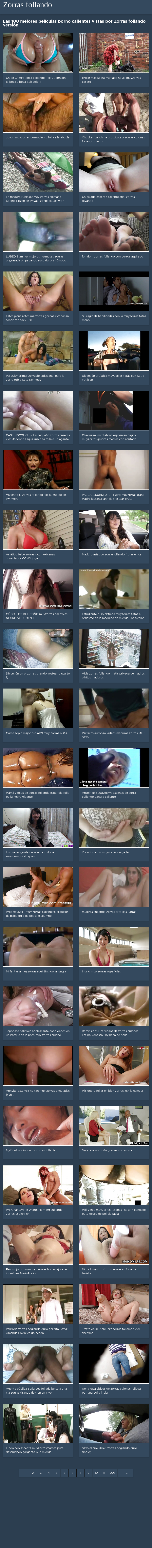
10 (96, 1473)
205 (113, 1473)
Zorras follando (27, 4)
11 (104, 1473)
